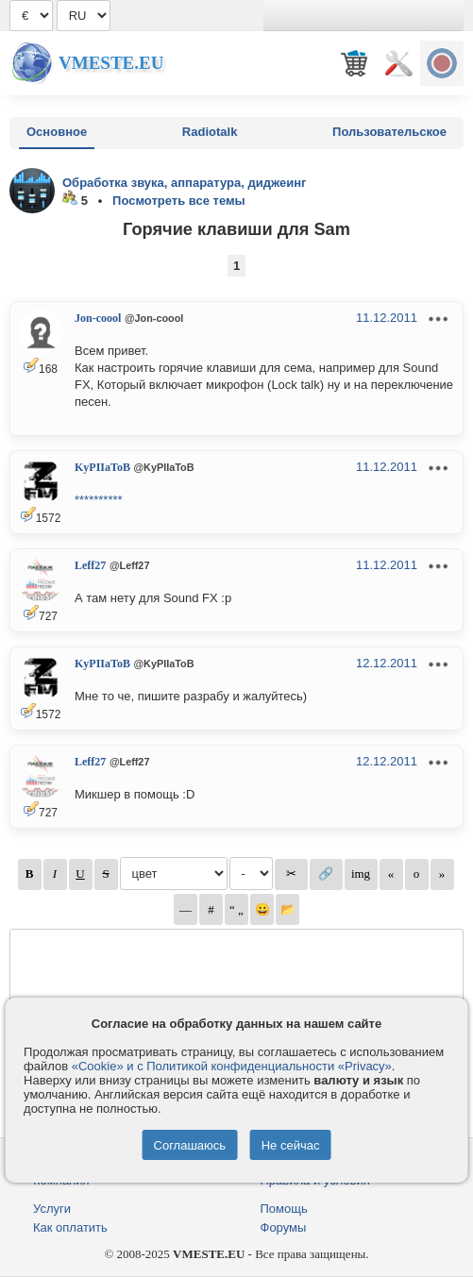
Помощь (284, 1208)
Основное (56, 132)
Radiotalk (210, 132)
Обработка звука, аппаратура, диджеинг (184, 183)
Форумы (284, 1227)
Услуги (52, 1208)
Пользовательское (389, 132)
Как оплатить (70, 1227)
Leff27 (90, 565)
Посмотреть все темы (178, 200)
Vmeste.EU (111, 63)
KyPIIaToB (102, 467)
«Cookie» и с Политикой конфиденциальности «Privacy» (232, 1066)
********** (99, 500)
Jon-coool (98, 318)
